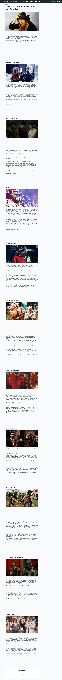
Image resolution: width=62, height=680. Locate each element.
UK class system (28, 466)
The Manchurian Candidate (20, 335)
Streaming (23, 1)
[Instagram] (49, 1)
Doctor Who (21, 32)
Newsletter (57, 1)
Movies (16, 1)
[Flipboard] (50, 1)
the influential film (22, 345)
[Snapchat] (52, 1)
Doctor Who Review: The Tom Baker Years (24, 223)
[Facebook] (44, 1)
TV (19, 1)
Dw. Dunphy (8, 10)
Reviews (35, 1)
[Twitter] (47, 1)
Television (7, 4)
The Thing (8, 534)
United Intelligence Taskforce (28, 209)
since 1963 (27, 84)
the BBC (12, 264)
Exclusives (12, 1)
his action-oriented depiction (23, 37)
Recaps (27, 1)
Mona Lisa (10, 645)
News (39, 1)
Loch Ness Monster (31, 399)
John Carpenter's (34, 533)
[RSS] (53, 1)
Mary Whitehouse (9, 350)
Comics (31, 1)
